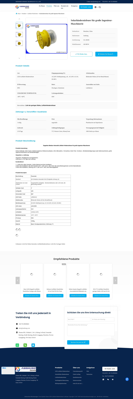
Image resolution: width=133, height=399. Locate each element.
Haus (19, 13)
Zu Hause (42, 6)
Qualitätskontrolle (77, 377)
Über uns (56, 6)
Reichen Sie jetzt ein (78, 342)
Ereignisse (74, 6)
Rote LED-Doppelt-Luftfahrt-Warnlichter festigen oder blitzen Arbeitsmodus (32, 291)
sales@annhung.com (24, 328)
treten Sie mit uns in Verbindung (78, 384)
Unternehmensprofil (78, 371)
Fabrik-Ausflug (76, 374)
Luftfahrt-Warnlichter (32, 13)
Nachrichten (89, 374)
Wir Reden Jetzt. (86, 7)
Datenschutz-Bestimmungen (31, 396)
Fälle (88, 371)
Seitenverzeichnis (77, 380)
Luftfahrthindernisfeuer (43, 244)
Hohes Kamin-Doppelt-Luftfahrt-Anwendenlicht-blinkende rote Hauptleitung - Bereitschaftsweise (78, 291)
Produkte (49, 6)
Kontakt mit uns (64, 7)
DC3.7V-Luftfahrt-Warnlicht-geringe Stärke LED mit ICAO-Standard (101, 291)
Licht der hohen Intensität (29, 244)
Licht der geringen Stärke (58, 244)
